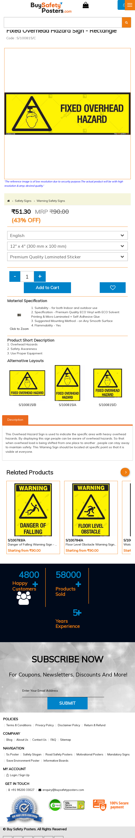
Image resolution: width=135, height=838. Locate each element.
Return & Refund (94, 725)
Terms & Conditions (18, 725)
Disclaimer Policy (69, 725)
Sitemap (65, 739)
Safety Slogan (32, 754)
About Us (22, 739)
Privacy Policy (45, 725)
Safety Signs (23, 200)
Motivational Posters (90, 754)
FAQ (53, 739)
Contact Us (39, 739)
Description (15, 420)
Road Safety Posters (58, 754)
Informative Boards (56, 760)
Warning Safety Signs (51, 200)
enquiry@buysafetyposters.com (63, 789)
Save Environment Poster (23, 760)
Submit (67, 703)
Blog (9, 739)
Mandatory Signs (118, 754)
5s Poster (12, 754)
